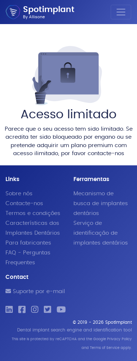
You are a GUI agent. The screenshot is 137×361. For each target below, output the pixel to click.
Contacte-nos (24, 203)
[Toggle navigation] (121, 12)
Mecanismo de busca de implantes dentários (100, 203)
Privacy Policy (119, 339)
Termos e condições (32, 213)
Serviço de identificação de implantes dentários (100, 233)
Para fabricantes (28, 243)
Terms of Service (104, 348)
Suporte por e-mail (35, 291)
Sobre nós (19, 193)
